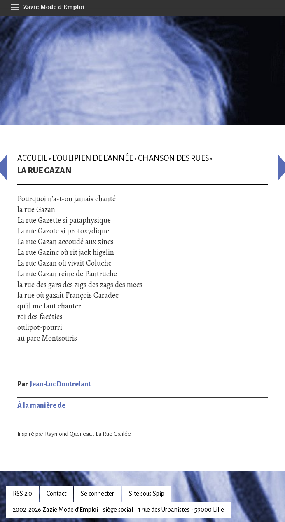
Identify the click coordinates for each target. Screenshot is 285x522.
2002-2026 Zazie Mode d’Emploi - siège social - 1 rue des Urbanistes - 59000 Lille (118, 509)
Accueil (32, 158)
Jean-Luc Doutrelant (60, 384)
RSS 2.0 (22, 493)
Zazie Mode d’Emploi (47, 5)
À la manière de (41, 405)
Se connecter (97, 493)
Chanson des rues (173, 158)
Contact (56, 493)
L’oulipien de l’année (92, 158)
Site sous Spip (146, 493)
